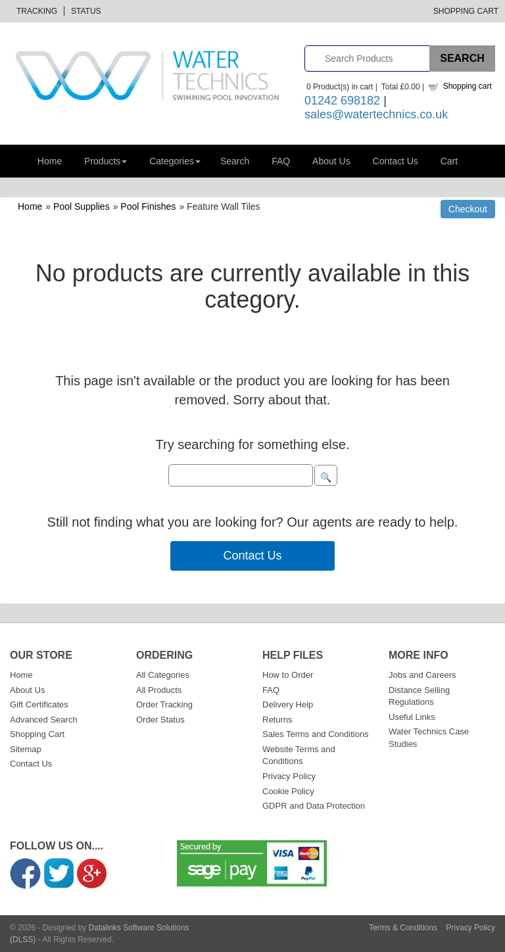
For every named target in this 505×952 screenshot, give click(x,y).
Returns (277, 720)
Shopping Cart (465, 11)
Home (49, 161)
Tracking (36, 11)
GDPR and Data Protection (313, 806)
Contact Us (395, 161)
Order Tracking (164, 704)
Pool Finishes (148, 206)
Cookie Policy (288, 791)
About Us (331, 161)
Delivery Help (287, 704)
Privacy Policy (289, 776)
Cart (449, 161)
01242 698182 (342, 100)
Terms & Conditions (403, 927)
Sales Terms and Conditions (315, 734)
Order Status (160, 720)
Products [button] (105, 161)
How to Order (287, 675)
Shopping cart (467, 86)
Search (234, 161)
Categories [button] (175, 161)
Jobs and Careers (422, 675)
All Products (158, 690)
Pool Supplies (81, 206)
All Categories (162, 675)
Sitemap (25, 749)
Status (86, 11)
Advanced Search (44, 720)
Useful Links (412, 717)
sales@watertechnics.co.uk (376, 114)
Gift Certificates (39, 704)
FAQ (281, 161)
